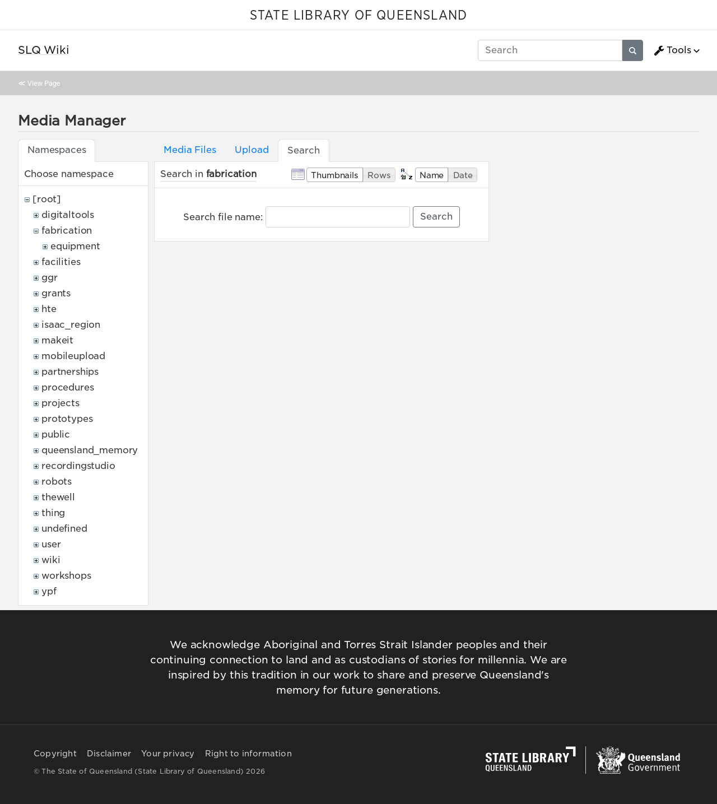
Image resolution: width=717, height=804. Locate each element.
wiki (50, 560)
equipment (75, 246)
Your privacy (167, 753)
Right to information (248, 753)
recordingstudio (78, 466)
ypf (49, 591)
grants (56, 293)
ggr (49, 277)
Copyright (55, 753)
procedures (67, 387)
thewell (58, 497)
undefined (64, 528)
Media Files (190, 150)
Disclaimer (109, 753)
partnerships (70, 371)
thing (53, 513)
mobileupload (73, 356)
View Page (43, 83)
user (50, 544)
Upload (251, 150)
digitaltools (67, 215)
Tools (672, 50)
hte (49, 309)
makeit (57, 340)
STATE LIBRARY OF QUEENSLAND (358, 15)
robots (56, 481)
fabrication (66, 230)
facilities (60, 262)
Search (436, 216)
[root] (46, 199)
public (55, 434)
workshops (66, 575)
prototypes (66, 418)
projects (60, 403)
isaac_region (70, 324)
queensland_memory (89, 450)
